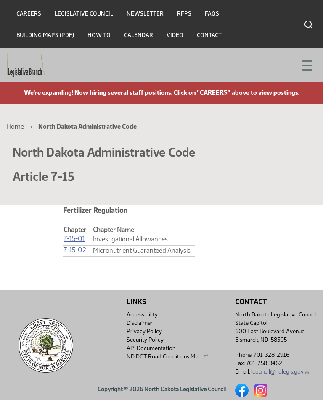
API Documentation (151, 348)
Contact (209, 35)
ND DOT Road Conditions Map (168, 356)
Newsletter (145, 13)
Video (175, 35)
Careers (28, 13)
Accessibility (142, 314)
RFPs (184, 13)
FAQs (212, 13)
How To (99, 35)
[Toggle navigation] (306, 64)
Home (15, 127)
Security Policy (145, 339)
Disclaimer (140, 323)
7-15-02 (75, 250)
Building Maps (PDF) (45, 35)
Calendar (138, 35)
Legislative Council (84, 13)
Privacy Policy (144, 331)
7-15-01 (74, 239)
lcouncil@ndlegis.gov (280, 371)
